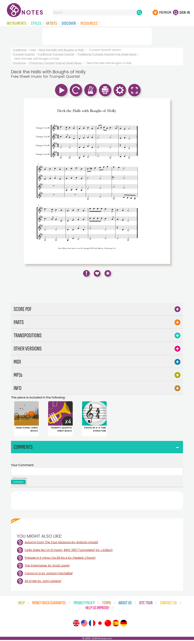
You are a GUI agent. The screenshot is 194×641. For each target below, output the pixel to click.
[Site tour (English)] (76, 624)
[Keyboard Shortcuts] (107, 273)
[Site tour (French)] (92, 624)
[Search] (139, 12)
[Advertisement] (97, 35)
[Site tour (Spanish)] (115, 624)
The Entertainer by (47, 567)
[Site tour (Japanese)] (100, 624)
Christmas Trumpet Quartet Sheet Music (55, 63)
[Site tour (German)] (123, 624)
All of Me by (43, 582)
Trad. (32, 50)
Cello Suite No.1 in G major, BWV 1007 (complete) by (69, 551)
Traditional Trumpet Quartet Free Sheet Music (107, 54)
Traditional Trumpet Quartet (55, 54)
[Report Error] (86, 273)
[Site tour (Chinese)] (107, 624)
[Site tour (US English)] (84, 624)
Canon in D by (48, 574)
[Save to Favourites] (97, 273)
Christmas (19, 63)
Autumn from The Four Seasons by (61, 543)
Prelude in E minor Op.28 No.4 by (60, 559)
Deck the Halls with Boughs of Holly (61, 50)
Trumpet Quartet (23, 54)
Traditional (19, 50)
